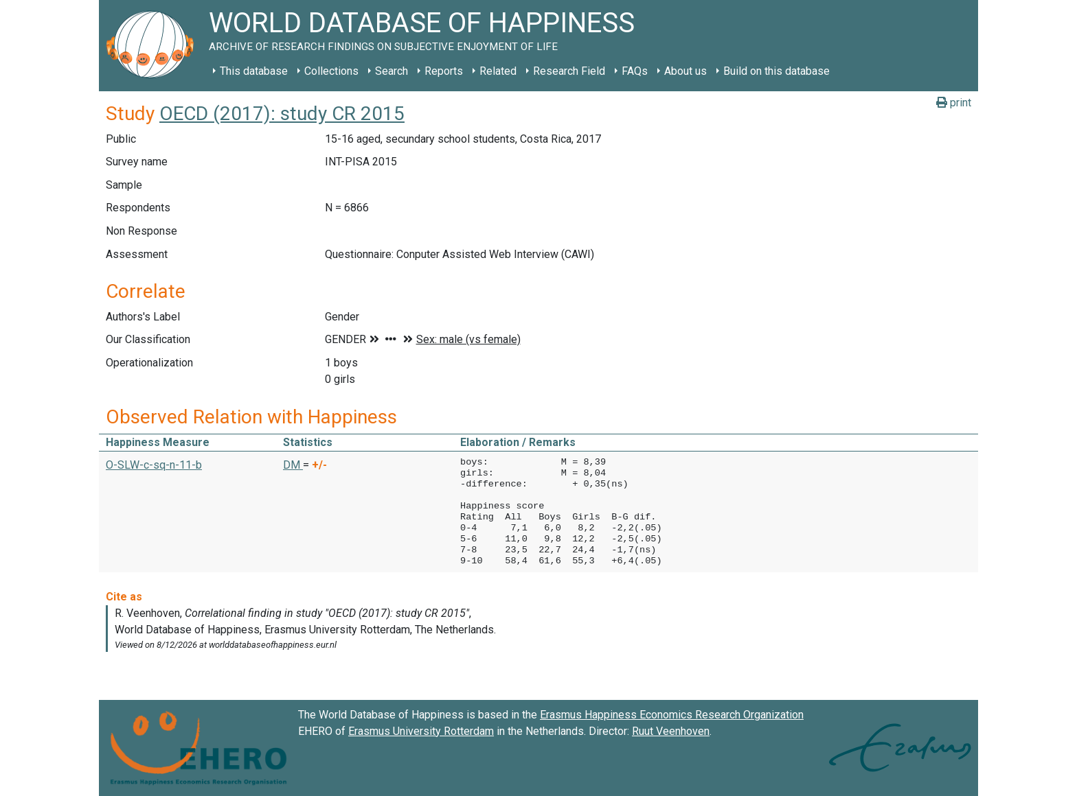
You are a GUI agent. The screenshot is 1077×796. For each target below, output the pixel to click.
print (953, 102)
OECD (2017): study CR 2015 (282, 113)
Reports (443, 71)
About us (685, 71)
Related (498, 71)
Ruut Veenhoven (671, 731)
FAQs (635, 71)
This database (254, 71)
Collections (331, 71)
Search (391, 71)
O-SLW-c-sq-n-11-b (154, 464)
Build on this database (776, 71)
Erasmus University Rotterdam (421, 731)
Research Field (569, 71)
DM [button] (293, 464)
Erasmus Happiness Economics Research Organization (672, 714)
